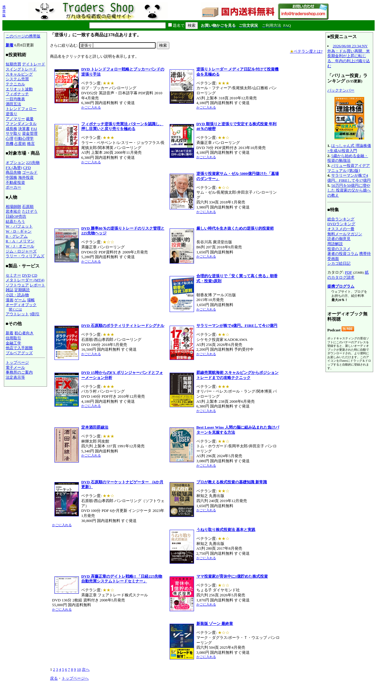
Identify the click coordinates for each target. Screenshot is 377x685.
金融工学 (13, 343)
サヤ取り (13, 133)
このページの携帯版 (23, 36)
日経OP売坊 (16, 216)
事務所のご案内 (19, 372)
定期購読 (22, 290)
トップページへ (75, 678)
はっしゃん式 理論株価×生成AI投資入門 (349, 148)
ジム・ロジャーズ (21, 251)
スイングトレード (21, 69)
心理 (9, 138)
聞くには (15, 309)
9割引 (35, 314)
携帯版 (4, 11)
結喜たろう (15, 221)
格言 (31, 143)
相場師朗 (13, 206)
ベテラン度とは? (306, 51)
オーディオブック (21, 304)
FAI (34, 128)
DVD (26, 275)
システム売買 (17, 79)
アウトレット (17, 314)
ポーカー (13, 187)
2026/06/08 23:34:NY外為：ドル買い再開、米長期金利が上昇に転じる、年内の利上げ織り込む (348, 56)
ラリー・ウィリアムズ (25, 256)
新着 (9, 45)
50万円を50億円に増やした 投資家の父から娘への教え (349, 190)
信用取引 (13, 338)
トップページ (17, 362)
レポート (37, 285)
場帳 (31, 300)
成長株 (11, 128)
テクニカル (15, 84)
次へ (86, 669)
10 (79, 669)
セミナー (13, 275)
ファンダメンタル (21, 123)
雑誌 (9, 290)
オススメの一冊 (340, 229)
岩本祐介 (13, 211)
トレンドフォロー (21, 108)
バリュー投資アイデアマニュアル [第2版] (348, 168)
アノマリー (15, 119)
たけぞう (29, 211)
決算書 (24, 128)
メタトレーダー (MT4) (25, 280)
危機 (9, 143)
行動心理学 (24, 138)
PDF (348, 272)
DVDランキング (341, 224)
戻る (54, 678)
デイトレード (33, 64)
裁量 (30, 119)
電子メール (15, 367)
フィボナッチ (17, 94)
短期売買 (13, 64)
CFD (27, 167)
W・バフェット (19, 226)
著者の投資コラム (342, 253)
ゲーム (20, 300)
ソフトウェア (17, 285)
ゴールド (29, 172)
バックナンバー (340, 90)
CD (34, 275)
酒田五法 (13, 104)
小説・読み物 (17, 295)
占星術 (20, 143)
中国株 (11, 177)
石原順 (28, 206)
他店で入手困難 (19, 348)
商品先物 (13, 172)
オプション (15, 162)
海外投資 (26, 177)
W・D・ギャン (19, 231)
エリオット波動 (19, 89)
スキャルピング (19, 74)
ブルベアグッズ (19, 353)
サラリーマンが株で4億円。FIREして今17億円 (349, 178)
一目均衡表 (15, 99)
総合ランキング (340, 219)
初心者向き (24, 333)
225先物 (33, 162)
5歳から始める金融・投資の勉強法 (347, 158)
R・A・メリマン (20, 241)
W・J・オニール (20, 246)
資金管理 (29, 133)
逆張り (11, 114)
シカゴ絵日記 (339, 263)
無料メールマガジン (344, 234)
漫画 (9, 300)
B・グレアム (17, 236)
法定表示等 (15, 377)
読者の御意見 (339, 238)
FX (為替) (14, 167)
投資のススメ (339, 249)
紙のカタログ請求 (348, 275)
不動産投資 (15, 182)
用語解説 (335, 244)
